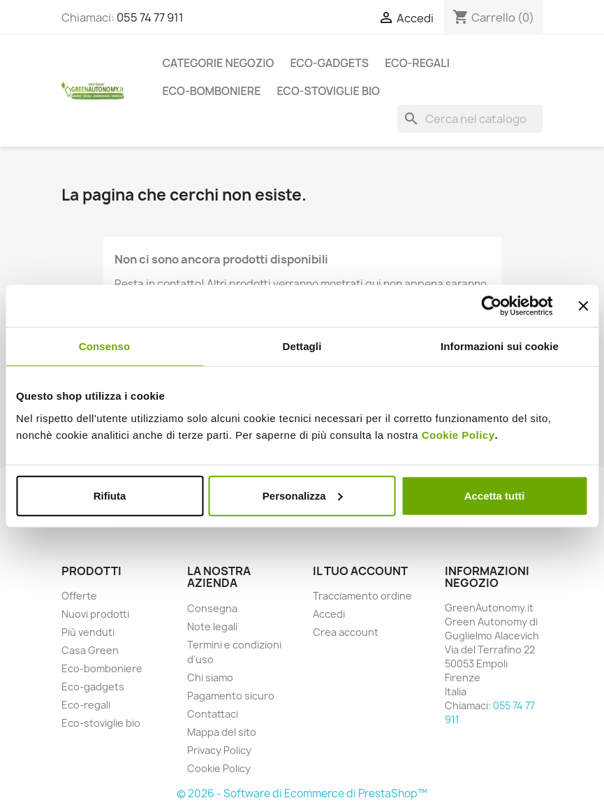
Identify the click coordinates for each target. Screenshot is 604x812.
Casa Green (90, 650)
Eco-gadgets (329, 63)
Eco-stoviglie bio (328, 91)
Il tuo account (360, 571)
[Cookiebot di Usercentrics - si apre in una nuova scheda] (491, 306)
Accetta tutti (494, 495)
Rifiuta (110, 495)
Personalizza (303, 495)
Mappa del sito (221, 732)
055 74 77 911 (150, 17)
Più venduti (88, 632)
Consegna (212, 608)
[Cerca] (470, 119)
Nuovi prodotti (95, 614)
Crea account (345, 632)
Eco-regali (417, 63)
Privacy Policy (219, 750)
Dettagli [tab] (302, 346)
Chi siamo (210, 677)
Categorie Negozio (218, 63)
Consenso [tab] (104, 346)
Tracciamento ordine (362, 595)
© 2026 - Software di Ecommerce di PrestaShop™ (302, 793)
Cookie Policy (458, 434)
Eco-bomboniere (212, 91)
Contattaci (212, 713)
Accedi (329, 614)
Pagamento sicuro (230, 695)
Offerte (79, 595)
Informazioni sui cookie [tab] (500, 346)
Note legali (212, 626)
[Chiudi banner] (583, 306)
